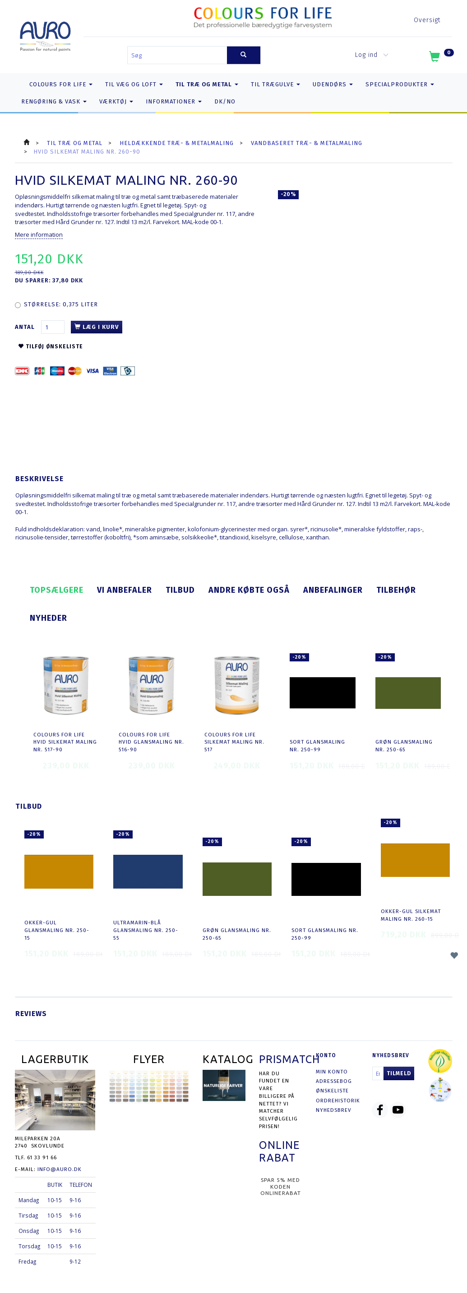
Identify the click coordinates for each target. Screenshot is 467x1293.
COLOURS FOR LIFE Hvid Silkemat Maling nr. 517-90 (65, 742)
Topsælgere (56, 590)
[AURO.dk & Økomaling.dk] (45, 34)
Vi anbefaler (124, 590)
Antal (26, 326)
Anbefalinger (333, 590)
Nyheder (48, 618)
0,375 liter (61, 304)
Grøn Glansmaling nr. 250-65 (404, 746)
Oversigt (427, 20)
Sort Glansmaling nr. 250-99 (317, 746)
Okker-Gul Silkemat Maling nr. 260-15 (411, 915)
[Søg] (243, 55)
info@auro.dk (59, 1169)
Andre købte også (249, 590)
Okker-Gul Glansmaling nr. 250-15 (56, 930)
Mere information (39, 234)
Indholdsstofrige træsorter (83, 214)
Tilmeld (399, 1073)
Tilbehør (396, 590)
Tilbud (180, 590)
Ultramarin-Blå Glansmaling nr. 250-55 (145, 930)
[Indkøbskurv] (440, 58)
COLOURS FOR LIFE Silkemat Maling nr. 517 (234, 742)
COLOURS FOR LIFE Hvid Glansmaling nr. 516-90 (151, 742)
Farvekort (166, 222)
